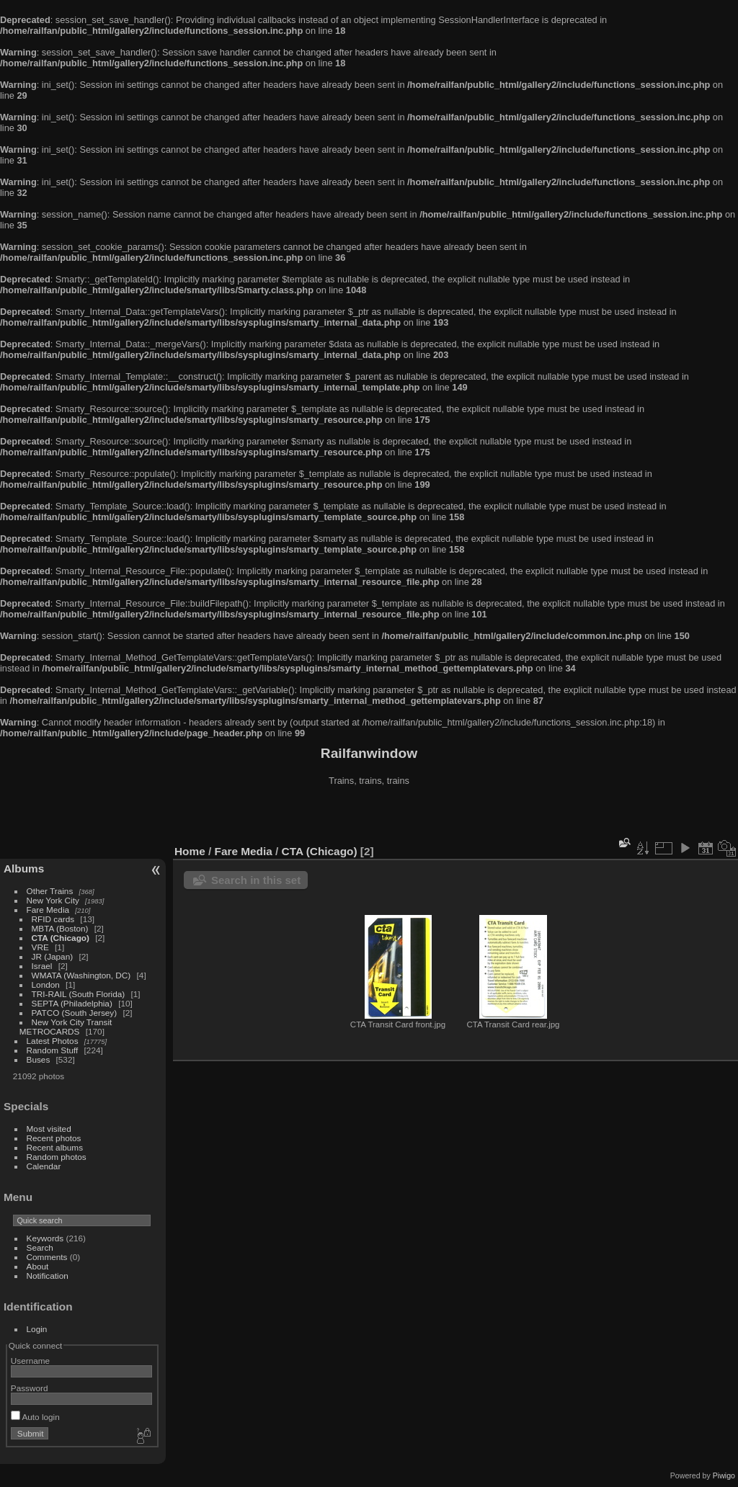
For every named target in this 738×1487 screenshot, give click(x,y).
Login (37, 1329)
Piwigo (724, 1475)
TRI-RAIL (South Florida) (78, 994)
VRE (40, 947)
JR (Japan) (53, 956)
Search (40, 1247)
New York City (53, 900)
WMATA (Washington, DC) (81, 975)
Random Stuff (53, 1050)
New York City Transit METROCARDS (65, 1026)
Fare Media (48, 909)
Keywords (45, 1238)
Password (29, 1388)
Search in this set (256, 880)
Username (30, 1360)
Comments (47, 1257)
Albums (24, 868)
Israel (42, 965)
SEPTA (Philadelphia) (72, 1003)
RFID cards (53, 919)
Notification (47, 1275)
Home (189, 851)
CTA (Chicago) (60, 937)
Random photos (56, 1156)
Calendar (44, 1166)
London (46, 984)
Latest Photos (53, 1040)
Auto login (35, 1416)
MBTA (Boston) (60, 928)
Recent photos (54, 1138)
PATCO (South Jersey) (74, 1012)
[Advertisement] (369, 817)
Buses (38, 1059)
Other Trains (50, 891)
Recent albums (55, 1147)
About (38, 1266)
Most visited (49, 1128)
